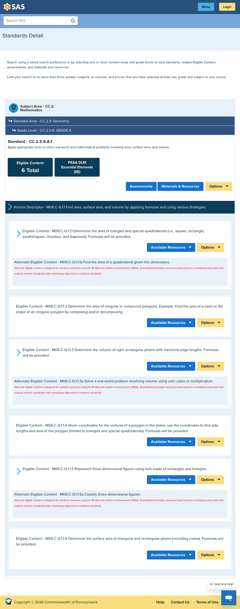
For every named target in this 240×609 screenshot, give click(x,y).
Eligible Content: (30, 167)
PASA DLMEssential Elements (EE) (77, 167)
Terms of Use (207, 602)
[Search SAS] (73, 21)
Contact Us (180, 602)
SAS (15, 6)
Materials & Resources (180, 186)
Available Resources (168, 247)
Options (215, 186)
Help (160, 602)
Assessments (141, 186)
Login (227, 7)
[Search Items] (40, 20)
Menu (206, 7)
